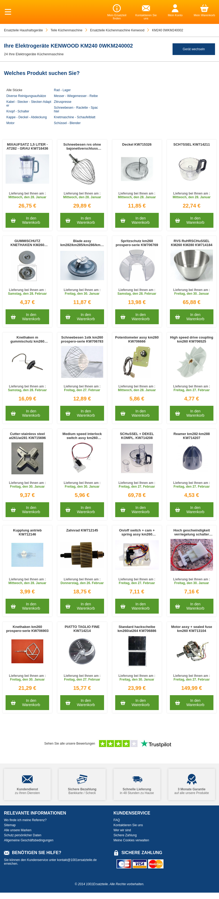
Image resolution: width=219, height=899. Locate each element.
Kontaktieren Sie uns (128, 825)
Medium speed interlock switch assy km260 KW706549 (82, 436)
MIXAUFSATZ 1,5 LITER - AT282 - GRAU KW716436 (27, 146)
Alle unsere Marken (17, 830)
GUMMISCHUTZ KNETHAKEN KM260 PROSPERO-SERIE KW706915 (27, 243)
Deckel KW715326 (137, 144)
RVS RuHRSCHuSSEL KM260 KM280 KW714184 (191, 243)
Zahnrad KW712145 (82, 530)
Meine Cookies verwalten (131, 840)
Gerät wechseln (194, 49)
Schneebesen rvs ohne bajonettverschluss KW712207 (82, 146)
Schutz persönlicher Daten (22, 835)
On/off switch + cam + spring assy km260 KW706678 (136, 532)
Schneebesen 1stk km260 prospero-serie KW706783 (82, 339)
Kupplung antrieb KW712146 (27, 532)
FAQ (117, 820)
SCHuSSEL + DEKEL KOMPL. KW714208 (137, 436)
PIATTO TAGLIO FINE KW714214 (82, 629)
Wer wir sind (122, 830)
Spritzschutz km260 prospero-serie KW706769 (137, 243)
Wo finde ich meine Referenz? (25, 820)
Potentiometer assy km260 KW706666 (137, 339)
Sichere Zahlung (125, 835)
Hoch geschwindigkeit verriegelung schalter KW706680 (191, 532)
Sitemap (10, 825)
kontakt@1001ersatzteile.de (77, 860)
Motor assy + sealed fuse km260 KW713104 (191, 629)
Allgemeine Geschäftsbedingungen (28, 840)
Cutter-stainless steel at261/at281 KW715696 (27, 436)
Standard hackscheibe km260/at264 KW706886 (137, 629)
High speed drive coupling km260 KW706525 (191, 339)
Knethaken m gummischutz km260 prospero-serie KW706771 (27, 339)
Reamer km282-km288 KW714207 (192, 436)
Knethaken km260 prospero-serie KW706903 (27, 629)
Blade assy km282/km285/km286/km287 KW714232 (82, 243)
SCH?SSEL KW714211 (191, 144)
